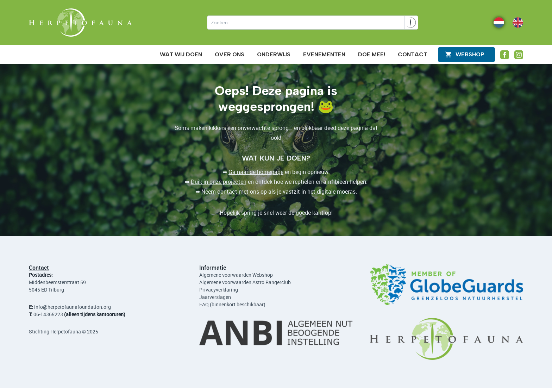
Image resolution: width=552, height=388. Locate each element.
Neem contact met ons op (234, 191)
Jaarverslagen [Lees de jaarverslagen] (215, 297)
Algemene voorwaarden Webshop (236, 274)
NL (497, 22)
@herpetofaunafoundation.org (77, 306)
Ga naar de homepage (255, 172)
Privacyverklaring (218, 289)
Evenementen (324, 54)
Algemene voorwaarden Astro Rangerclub (245, 282)
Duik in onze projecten (218, 182)
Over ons (229, 54)
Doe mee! (371, 54)
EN (516, 22)
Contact (412, 54)
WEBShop (470, 54)
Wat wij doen (181, 54)
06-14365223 (48, 314)
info (38, 306)
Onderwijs (273, 54)
